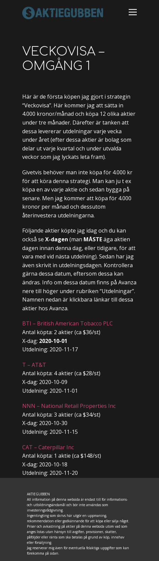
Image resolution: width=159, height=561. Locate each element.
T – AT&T (34, 365)
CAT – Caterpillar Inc (48, 447)
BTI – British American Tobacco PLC (67, 323)
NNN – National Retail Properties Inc (69, 406)
